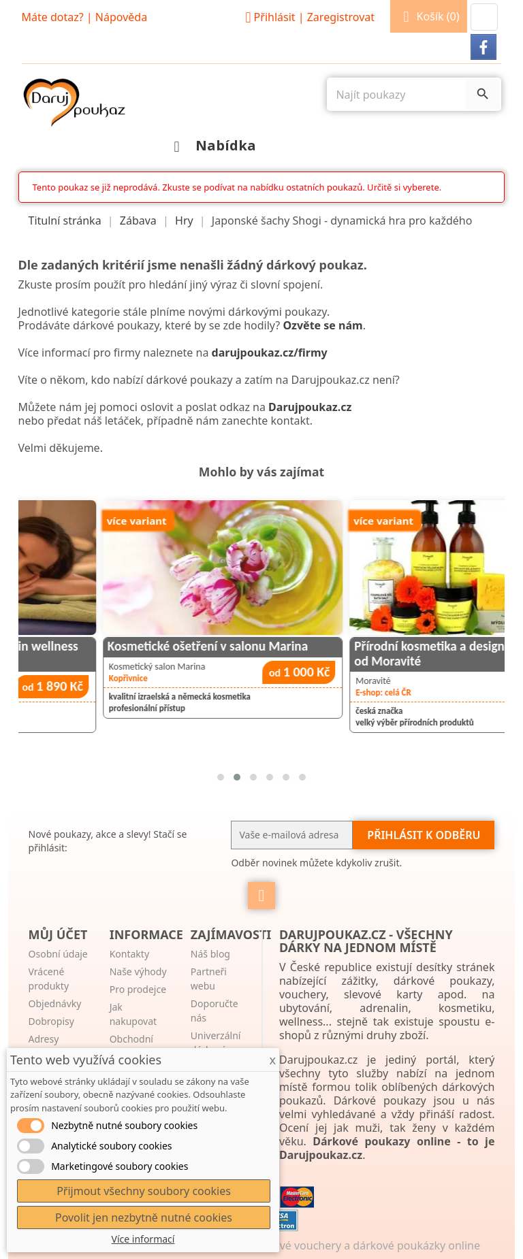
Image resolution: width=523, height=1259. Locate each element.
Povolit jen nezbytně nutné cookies (143, 1217)
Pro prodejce (138, 989)
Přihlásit (308, 17)
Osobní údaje (58, 953)
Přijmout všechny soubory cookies (144, 1190)
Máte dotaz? (53, 17)
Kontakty (129, 953)
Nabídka (211, 145)
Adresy (44, 1038)
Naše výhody (138, 971)
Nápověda (121, 17)
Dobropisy (51, 1021)
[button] (484, 17)
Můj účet (58, 934)
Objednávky (55, 1003)
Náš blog (210, 953)
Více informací (143, 1238)
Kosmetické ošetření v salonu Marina (332, 646)
